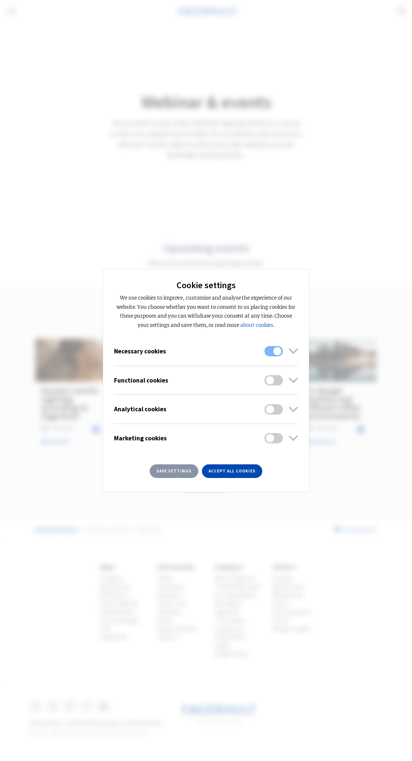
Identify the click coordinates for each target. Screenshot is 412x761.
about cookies (256, 325)
